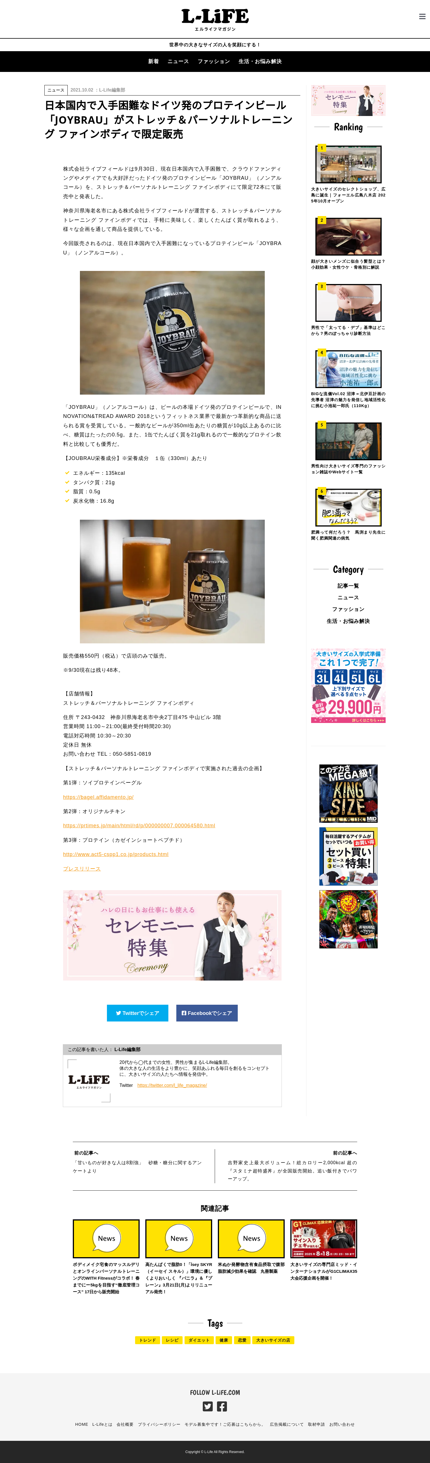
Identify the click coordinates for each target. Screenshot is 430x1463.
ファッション (214, 61)
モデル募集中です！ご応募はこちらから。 (225, 1424)
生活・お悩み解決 (260, 61)
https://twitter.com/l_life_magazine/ (172, 1085)
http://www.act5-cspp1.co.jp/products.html (116, 854)
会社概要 (125, 1424)
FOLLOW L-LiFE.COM (215, 1392)
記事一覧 (348, 586)
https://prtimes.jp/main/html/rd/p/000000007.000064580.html (139, 825)
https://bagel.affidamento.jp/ (98, 797)
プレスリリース (82, 868)
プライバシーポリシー (159, 1424)
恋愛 (242, 1340)
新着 (153, 61)
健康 (224, 1340)
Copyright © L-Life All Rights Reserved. (215, 1452)
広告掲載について (287, 1424)
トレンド (147, 1340)
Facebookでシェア (207, 1013)
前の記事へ (85, 1153)
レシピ (172, 1340)
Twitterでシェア (138, 1013)
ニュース (178, 61)
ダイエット (199, 1340)
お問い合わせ (342, 1424)
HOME (81, 1424)
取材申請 (316, 1424)
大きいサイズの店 (273, 1340)
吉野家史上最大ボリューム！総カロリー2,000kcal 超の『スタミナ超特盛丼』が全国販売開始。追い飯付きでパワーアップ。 (292, 1171)
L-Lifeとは (102, 1424)
